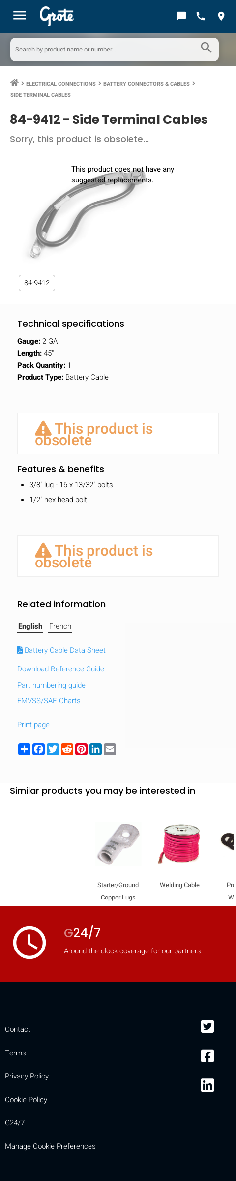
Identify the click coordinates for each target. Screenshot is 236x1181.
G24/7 (15, 1122)
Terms (15, 1053)
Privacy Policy (27, 1076)
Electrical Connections (61, 84)
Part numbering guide (51, 685)
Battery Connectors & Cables (146, 84)
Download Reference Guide (60, 669)
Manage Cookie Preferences (50, 1146)
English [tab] (30, 626)
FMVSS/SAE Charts (49, 700)
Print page (33, 724)
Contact (17, 1029)
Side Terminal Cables (40, 95)
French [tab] (60, 626)
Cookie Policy (26, 1099)
